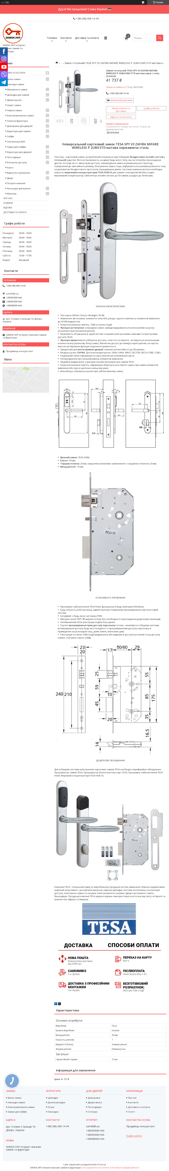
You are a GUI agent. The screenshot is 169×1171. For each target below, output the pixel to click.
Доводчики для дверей (19, 126)
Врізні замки (14, 79)
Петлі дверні (14, 157)
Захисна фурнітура (17, 120)
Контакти (66, 37)
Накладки (53, 1111)
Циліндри (53, 1097)
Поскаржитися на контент (96, 1167)
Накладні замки (15, 84)
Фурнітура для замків (19, 131)
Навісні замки (14, 110)
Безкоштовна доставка (121, 100)
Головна (52, 37)
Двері (10, 178)
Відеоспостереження (18, 172)
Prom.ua (102, 1164)
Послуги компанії (16, 183)
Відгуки (7, 207)
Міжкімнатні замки (17, 89)
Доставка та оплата (87, 37)
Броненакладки (56, 1102)
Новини (8, 203)
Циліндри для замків (18, 94)
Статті (131, 1111)
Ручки (51, 1107)
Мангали (11, 193)
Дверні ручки (14, 100)
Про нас (8, 198)
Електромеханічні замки (20, 115)
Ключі (10, 167)
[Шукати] (159, 38)
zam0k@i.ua (12, 293)
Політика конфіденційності (125, 1167)
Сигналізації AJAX (16, 141)
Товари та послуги (14, 72)
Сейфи (10, 136)
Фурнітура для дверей (19, 152)
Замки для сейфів (16, 146)
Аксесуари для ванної (19, 188)
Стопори (92, 1111)
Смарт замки (14, 105)
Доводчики (94, 1097)
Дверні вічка (95, 1102)
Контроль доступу (17, 162)
